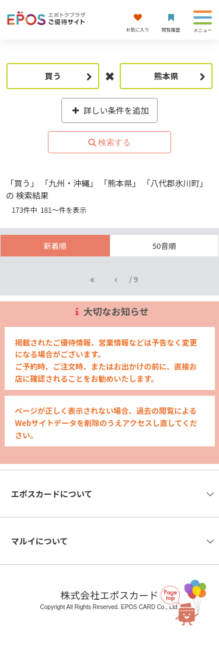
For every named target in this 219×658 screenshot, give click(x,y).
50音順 (164, 245)
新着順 (55, 245)
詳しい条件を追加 (109, 110)
